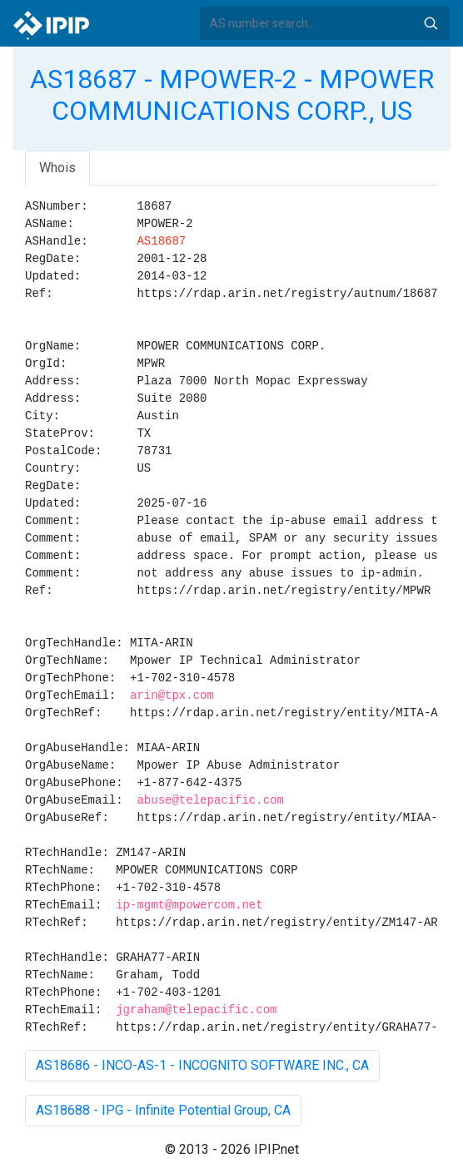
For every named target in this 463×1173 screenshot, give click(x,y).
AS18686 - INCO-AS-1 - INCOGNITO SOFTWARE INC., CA (202, 1065)
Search (430, 23)
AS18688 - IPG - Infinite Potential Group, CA (163, 1110)
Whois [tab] (57, 168)
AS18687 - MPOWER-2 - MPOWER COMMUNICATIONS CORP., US (232, 94)
